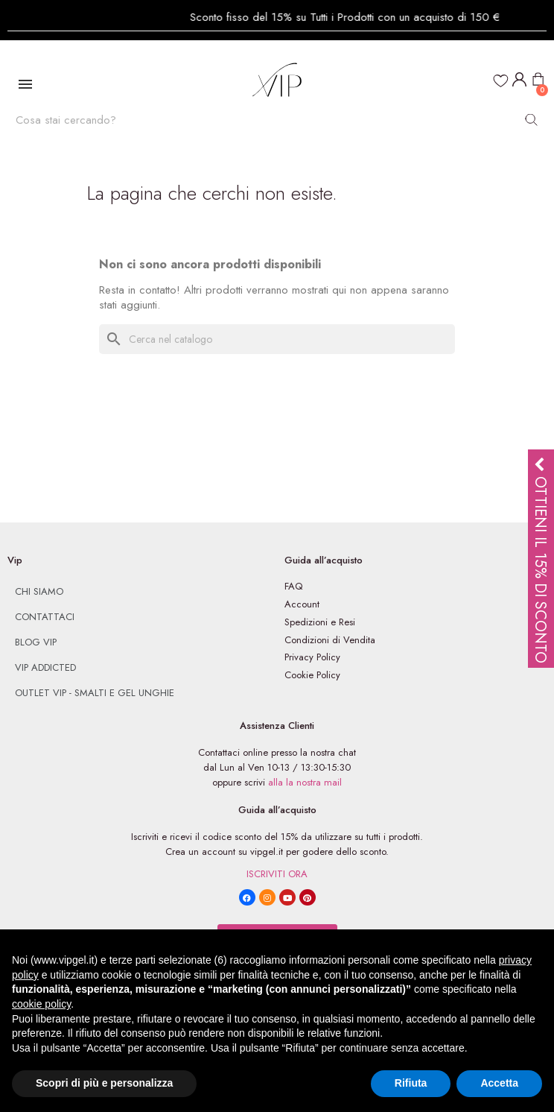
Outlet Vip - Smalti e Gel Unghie (94, 693)
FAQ (293, 586)
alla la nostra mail (305, 782)
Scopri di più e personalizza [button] (104, 1083)
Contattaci (44, 617)
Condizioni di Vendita (329, 640)
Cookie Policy (312, 675)
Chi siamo (39, 591)
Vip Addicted (45, 667)
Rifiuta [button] (411, 1083)
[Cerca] (277, 339)
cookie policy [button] (41, 1004)
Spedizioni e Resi (319, 622)
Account (301, 604)
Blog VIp (36, 642)
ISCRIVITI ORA (277, 874)
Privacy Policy (312, 657)
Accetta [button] (499, 1083)
